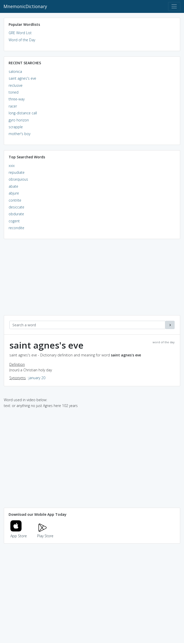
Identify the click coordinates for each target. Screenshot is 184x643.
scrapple (16, 126)
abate (13, 186)
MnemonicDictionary (25, 6)
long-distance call (23, 113)
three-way (17, 99)
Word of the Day (22, 39)
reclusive (16, 85)
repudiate (17, 172)
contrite (15, 200)
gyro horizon (19, 120)
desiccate (16, 207)
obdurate (16, 213)
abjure (14, 193)
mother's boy (19, 133)
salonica (15, 71)
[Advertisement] (92, 279)
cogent (14, 221)
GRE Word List (20, 32)
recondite (16, 227)
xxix (12, 165)
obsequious (18, 179)
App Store (18, 533)
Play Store (45, 533)
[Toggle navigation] (174, 6)
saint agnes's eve (22, 78)
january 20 (37, 377)
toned (13, 92)
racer (13, 106)
